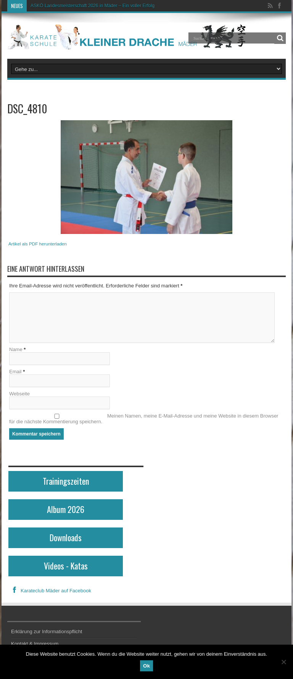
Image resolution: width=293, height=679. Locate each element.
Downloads (66, 537)
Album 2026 (65, 509)
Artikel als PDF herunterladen (37, 243)
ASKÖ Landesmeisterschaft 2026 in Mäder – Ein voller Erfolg (93, 5)
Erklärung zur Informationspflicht (46, 631)
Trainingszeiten (66, 481)
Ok (146, 666)
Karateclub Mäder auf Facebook (49, 591)
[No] (283, 662)
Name (16, 349)
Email (15, 371)
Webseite (19, 394)
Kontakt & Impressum (34, 644)
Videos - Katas (66, 566)
